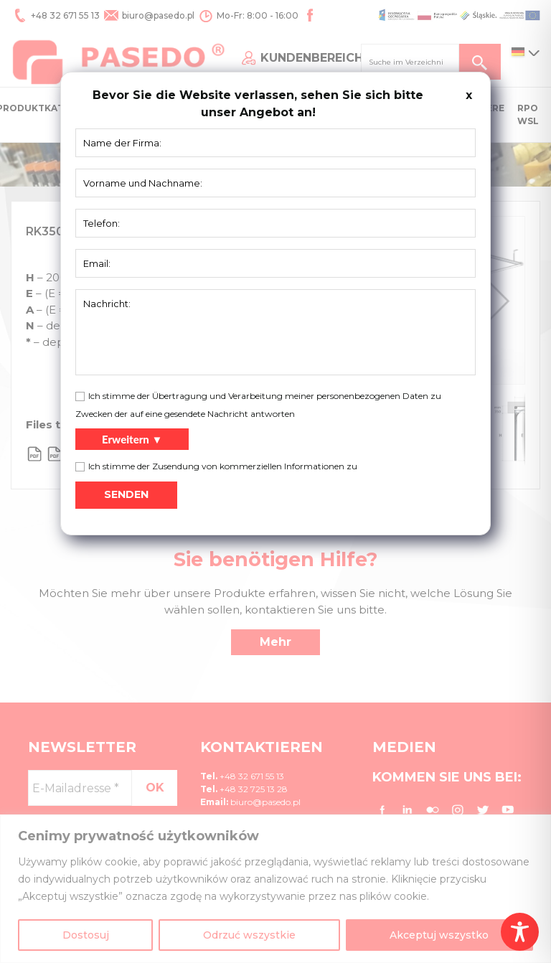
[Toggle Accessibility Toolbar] (519, 931)
